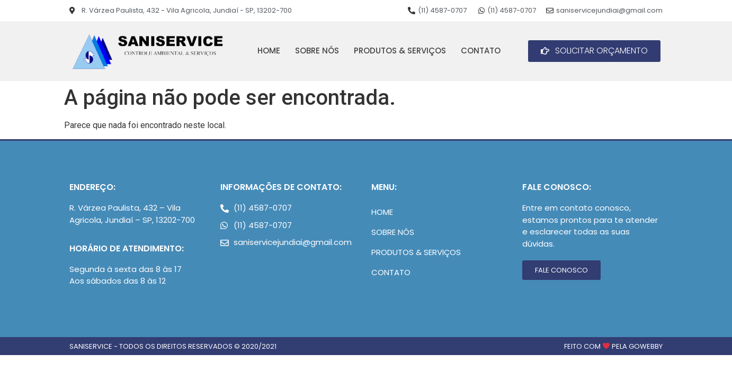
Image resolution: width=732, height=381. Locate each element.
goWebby (646, 346)
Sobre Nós (317, 50)
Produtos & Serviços (400, 50)
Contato (481, 50)
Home (268, 50)
